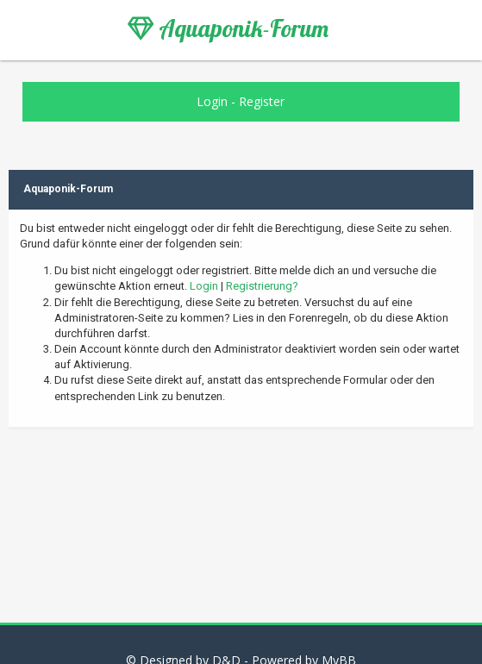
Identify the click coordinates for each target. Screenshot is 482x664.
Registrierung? (262, 285)
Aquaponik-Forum (228, 28)
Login (212, 101)
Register (262, 101)
